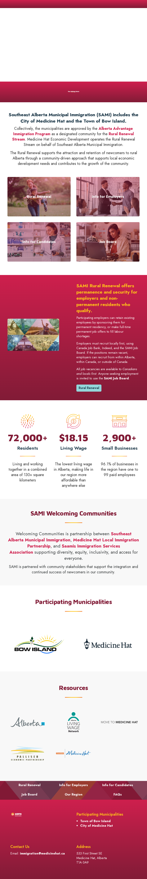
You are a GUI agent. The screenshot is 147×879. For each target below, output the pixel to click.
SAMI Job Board (116, 378)
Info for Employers (73, 785)
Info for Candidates (117, 785)
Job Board (29, 794)
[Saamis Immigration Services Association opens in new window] (64, 549)
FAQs (118, 794)
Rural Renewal (89, 388)
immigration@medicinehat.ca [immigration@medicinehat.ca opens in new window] (42, 853)
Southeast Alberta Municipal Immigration (69, 536)
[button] (33, 335)
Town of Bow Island (95, 821)
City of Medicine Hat (96, 825)
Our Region (73, 794)
